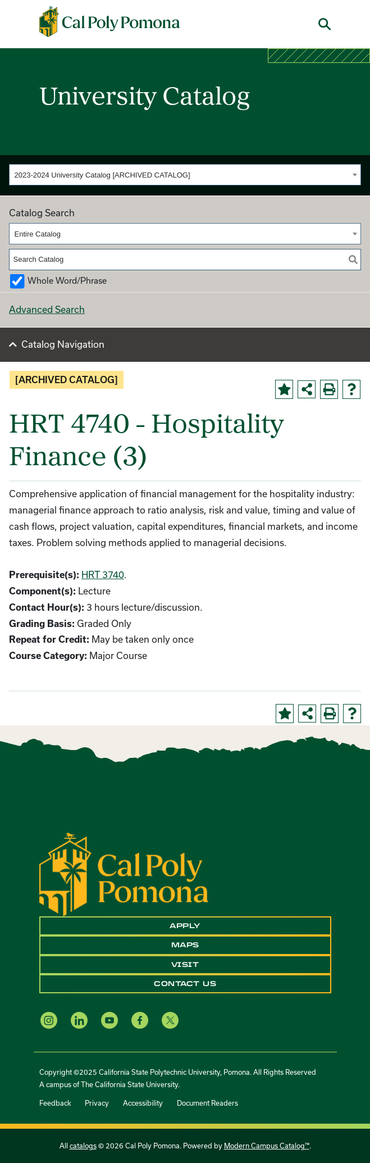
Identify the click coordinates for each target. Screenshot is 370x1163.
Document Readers (207, 1103)
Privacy (97, 1103)
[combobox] (185, 174)
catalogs (83, 1146)
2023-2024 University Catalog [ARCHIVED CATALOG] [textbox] (102, 175)
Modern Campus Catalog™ (266, 1146)
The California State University (129, 1084)
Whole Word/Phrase (67, 280)
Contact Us (185, 984)
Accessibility (143, 1103)
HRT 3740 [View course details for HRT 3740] (102, 574)
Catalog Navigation (62, 344)
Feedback (55, 1103)
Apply (185, 926)
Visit (185, 965)
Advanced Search (47, 309)
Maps (185, 945)
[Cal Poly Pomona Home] (109, 21)
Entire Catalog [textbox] (38, 234)
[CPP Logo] (123, 873)
